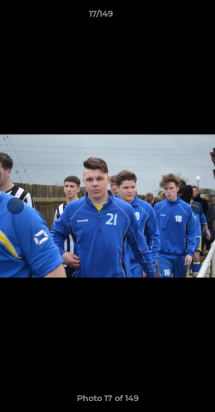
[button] (174, 16)
